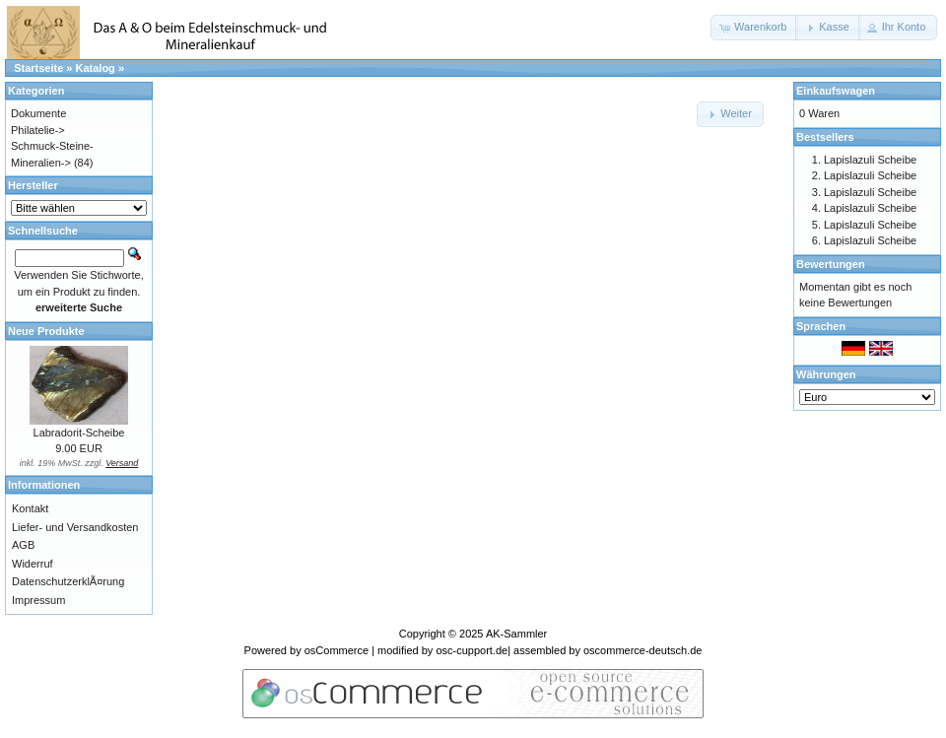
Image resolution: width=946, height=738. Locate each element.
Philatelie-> (38, 130)
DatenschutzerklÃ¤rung (68, 581)
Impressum (38, 600)
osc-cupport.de (471, 650)
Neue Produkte (46, 331)
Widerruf (32, 564)
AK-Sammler (516, 633)
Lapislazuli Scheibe (870, 160)
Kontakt (30, 508)
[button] (754, 27)
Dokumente (38, 113)
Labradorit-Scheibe (79, 432)
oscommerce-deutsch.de (642, 650)
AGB (23, 545)
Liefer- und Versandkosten (75, 527)
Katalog (95, 68)
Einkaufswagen (835, 91)
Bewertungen (830, 264)
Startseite (38, 68)
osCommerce (336, 650)
